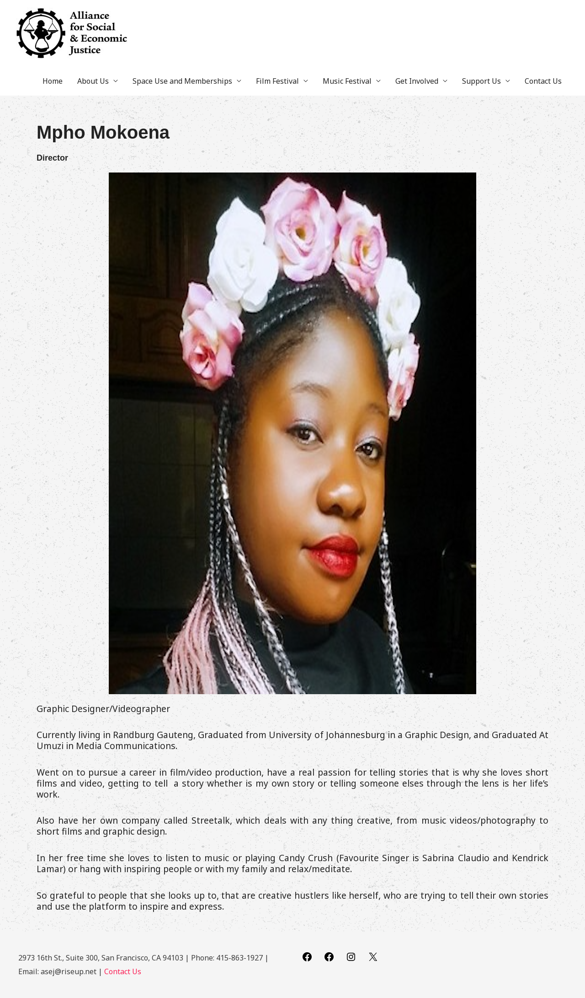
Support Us (481, 81)
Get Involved (416, 81)
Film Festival (277, 81)
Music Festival (347, 81)
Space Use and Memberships (182, 81)
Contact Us (543, 81)
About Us (93, 81)
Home (53, 81)
